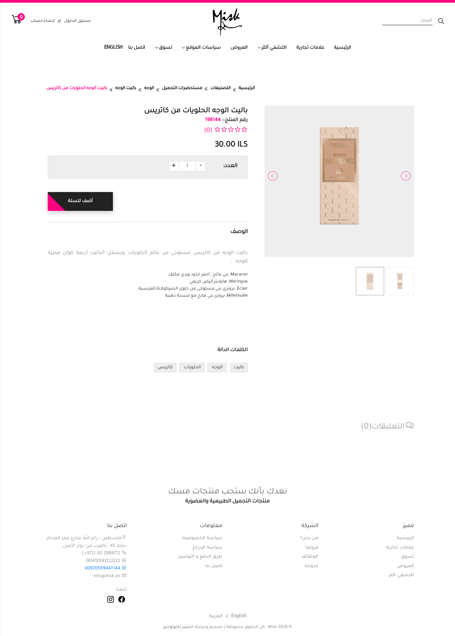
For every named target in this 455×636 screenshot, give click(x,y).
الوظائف (309, 556)
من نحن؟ (309, 538)
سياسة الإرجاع (207, 547)
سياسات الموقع (203, 47)
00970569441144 (106, 568)
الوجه (149, 88)
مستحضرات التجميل (182, 88)
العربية (216, 616)
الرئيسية (342, 47)
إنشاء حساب (42, 21)
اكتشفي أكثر (274, 47)
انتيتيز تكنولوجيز (178, 627)
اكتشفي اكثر (401, 575)
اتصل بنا (136, 47)
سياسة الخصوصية (202, 538)
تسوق (165, 47)
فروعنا (311, 547)
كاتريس (165, 367)
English (113, 47)
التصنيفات (220, 88)
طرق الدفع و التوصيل (199, 556)
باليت (239, 367)
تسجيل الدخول (77, 21)
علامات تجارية (310, 47)
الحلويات (192, 367)
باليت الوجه (125, 88)
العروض (239, 47)
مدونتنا (311, 566)
